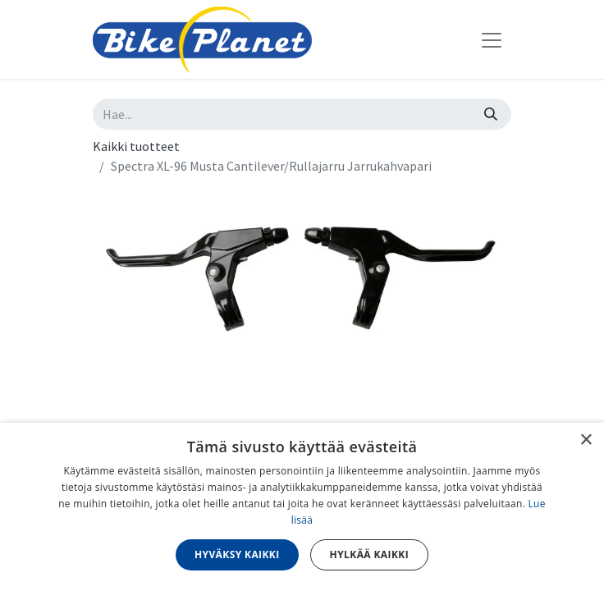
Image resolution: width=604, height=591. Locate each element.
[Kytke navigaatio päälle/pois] (491, 39)
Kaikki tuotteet (136, 146)
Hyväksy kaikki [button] (237, 554)
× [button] (585, 440)
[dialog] (302, 507)
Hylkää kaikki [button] (369, 554)
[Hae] (490, 114)
